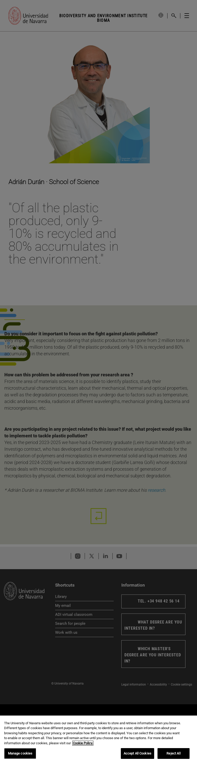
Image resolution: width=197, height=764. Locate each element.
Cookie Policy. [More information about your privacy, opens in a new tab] (83, 743)
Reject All (173, 753)
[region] (98, 740)
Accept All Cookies (137, 753)
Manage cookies (20, 753)
